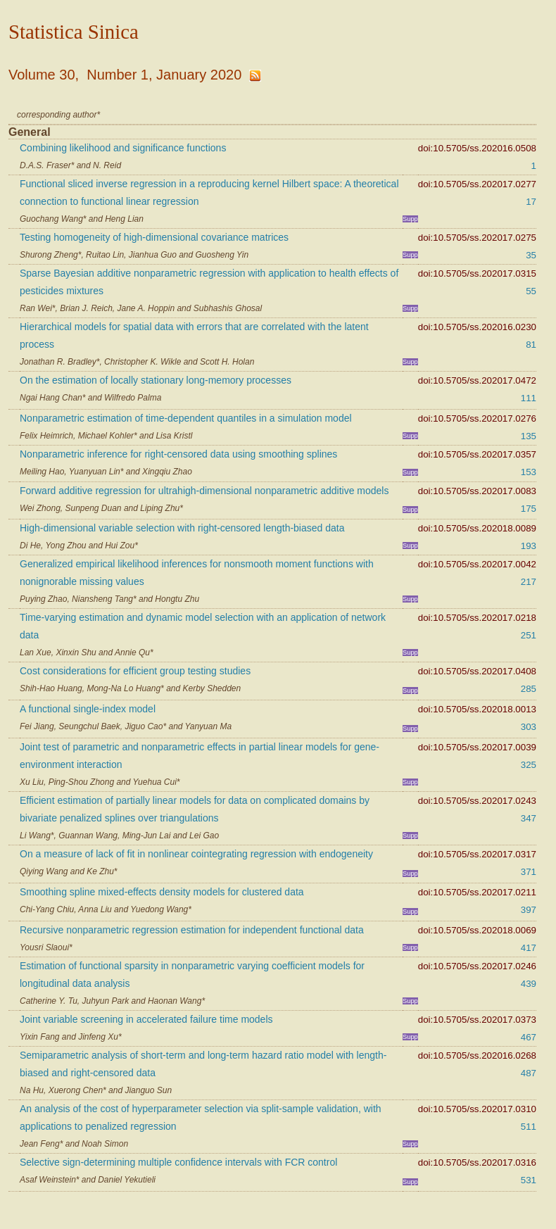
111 (528, 398)
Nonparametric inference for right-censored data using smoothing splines (178, 454)
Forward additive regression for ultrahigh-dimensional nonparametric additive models (204, 490)
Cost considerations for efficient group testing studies (135, 670)
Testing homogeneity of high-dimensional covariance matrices (154, 237)
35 (531, 255)
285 (528, 688)
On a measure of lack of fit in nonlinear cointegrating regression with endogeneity (196, 853)
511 (528, 1126)
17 (531, 201)
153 (528, 472)
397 (528, 910)
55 (531, 291)
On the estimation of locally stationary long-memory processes (155, 380)
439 (528, 983)
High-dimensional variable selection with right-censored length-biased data (182, 528)
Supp (410, 218)
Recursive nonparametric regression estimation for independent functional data (192, 929)
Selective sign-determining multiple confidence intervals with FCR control (178, 1162)
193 (528, 546)
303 (528, 726)
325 (528, 765)
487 (528, 1073)
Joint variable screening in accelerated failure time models (146, 1019)
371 (528, 871)
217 (528, 581)
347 (528, 818)
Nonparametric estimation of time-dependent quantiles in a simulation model (186, 418)
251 (528, 635)
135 (528, 436)
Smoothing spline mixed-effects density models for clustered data (162, 891)
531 (528, 1180)
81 (531, 344)
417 (528, 948)
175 (528, 508)
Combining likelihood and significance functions (123, 147)
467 (528, 1037)
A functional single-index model (88, 708)
